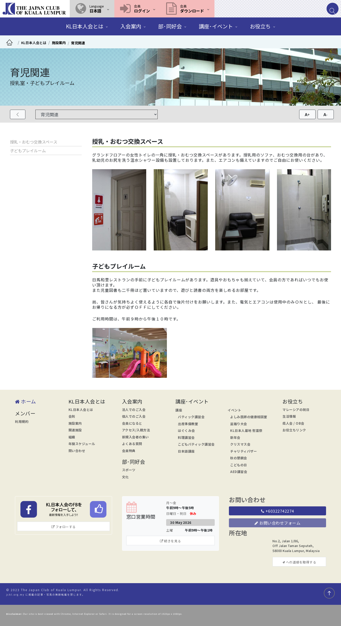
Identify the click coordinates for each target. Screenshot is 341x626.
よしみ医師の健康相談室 (248, 416)
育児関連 (78, 42)
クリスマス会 (240, 444)
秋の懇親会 (238, 458)
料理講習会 (186, 437)
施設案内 (59, 42)
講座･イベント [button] (216, 26)
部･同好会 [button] (170, 26)
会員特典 (129, 450)
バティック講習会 (191, 416)
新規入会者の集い (135, 437)
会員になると (132, 423)
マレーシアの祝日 (295, 409)
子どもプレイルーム (28, 151)
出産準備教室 (188, 423)
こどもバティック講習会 (196, 444)
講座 (178, 410)
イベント (234, 410)
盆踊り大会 (238, 423)
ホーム (25, 401)
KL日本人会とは (33, 42)
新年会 (235, 437)
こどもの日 (238, 465)
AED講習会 (238, 471)
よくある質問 (132, 443)
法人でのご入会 (134, 409)
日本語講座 (186, 451)
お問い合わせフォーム (277, 523)
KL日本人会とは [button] (84, 26)
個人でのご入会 (134, 416)
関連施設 (75, 430)
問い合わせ (76, 450)
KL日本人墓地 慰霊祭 (246, 430)
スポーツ (129, 470)
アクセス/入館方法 (136, 430)
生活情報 (289, 416)
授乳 (14, 142)
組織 (71, 437)
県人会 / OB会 (293, 423)
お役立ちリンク (294, 430)
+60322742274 (277, 511)
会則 (71, 416)
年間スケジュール (81, 443)
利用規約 (21, 421)
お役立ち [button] (260, 26)
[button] (92, 8)
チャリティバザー (243, 451)
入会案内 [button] (130, 26)
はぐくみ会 (186, 430)
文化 (125, 476)
